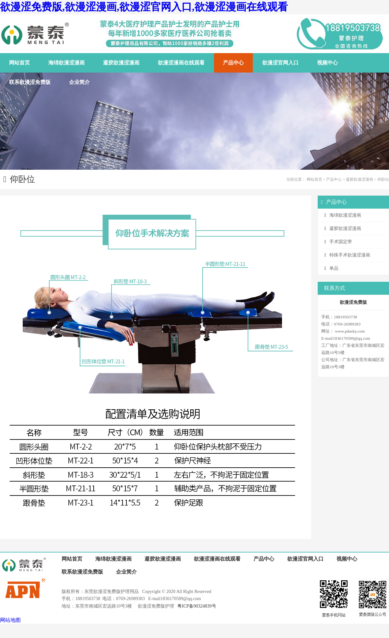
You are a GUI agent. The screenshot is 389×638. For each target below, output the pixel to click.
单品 (333, 268)
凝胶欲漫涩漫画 (359, 179)
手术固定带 (340, 241)
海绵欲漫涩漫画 (345, 215)
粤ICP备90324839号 (196, 606)
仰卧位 (383, 179)
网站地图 (10, 620)
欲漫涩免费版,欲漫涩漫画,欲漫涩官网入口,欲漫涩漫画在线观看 (144, 7)
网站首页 (314, 179)
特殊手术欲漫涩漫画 (349, 255)
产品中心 (334, 179)
